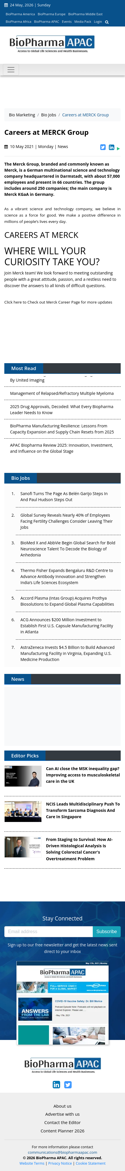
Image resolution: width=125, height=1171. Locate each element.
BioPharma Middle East (85, 14)
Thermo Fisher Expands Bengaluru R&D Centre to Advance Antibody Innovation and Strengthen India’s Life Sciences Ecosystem (66, 576)
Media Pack (82, 21)
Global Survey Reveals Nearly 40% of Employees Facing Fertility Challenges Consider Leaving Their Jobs (66, 521)
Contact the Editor (62, 1122)
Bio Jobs (48, 115)
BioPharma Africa (18, 21)
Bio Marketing (22, 115)
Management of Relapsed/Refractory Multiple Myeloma (62, 394)
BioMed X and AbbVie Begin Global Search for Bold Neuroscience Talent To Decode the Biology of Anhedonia (67, 549)
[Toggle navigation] (11, 69)
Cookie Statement (90, 1163)
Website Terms (32, 1163)
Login (98, 21)
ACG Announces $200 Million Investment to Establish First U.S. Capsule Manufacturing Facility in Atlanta (66, 625)
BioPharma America (20, 14)
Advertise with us (62, 1114)
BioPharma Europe (52, 14)
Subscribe (106, 931)
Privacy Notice (60, 1163)
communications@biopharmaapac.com (62, 1152)
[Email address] (48, 931)
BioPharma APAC (46, 21)
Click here (13, 302)
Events (67, 21)
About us (62, 1106)
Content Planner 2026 (62, 1131)
